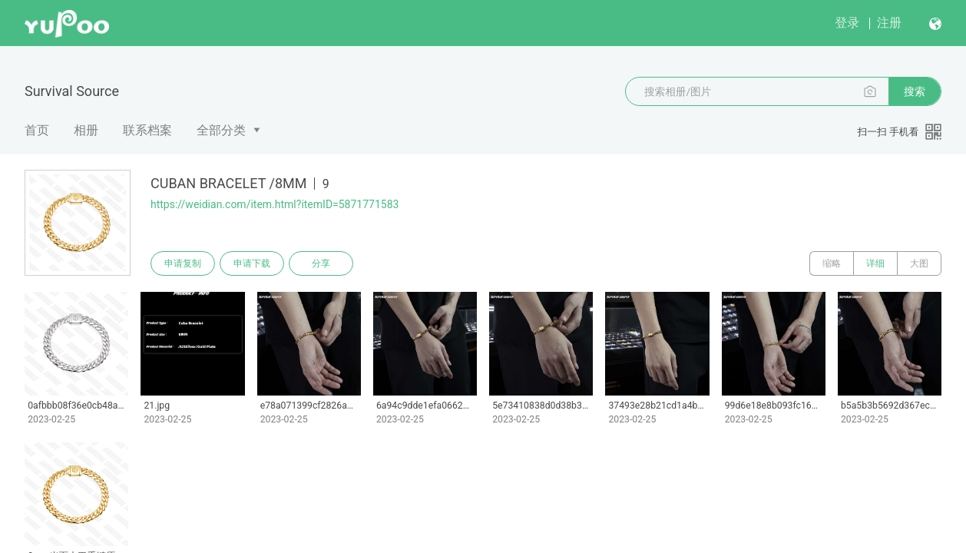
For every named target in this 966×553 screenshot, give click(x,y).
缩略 (831, 263)
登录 (847, 22)
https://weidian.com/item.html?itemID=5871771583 (275, 204)
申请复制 (182, 263)
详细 (875, 263)
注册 (889, 22)
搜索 (914, 91)
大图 (919, 263)
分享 (321, 263)
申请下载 (251, 263)
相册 (86, 130)
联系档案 (147, 130)
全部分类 (221, 130)
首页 (37, 130)
